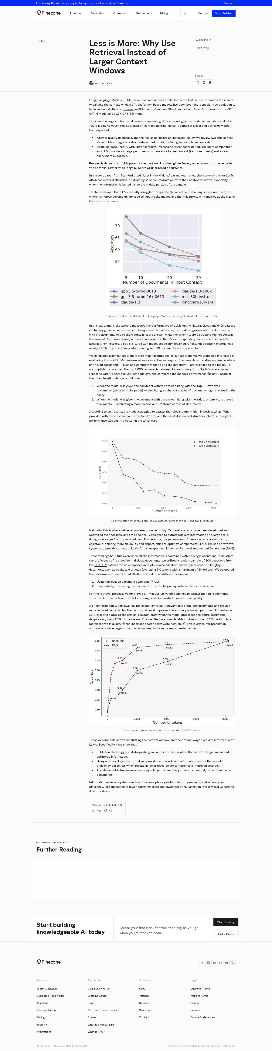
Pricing (40, 1017)
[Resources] (143, 13)
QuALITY (100, 565)
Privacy (194, 1002)
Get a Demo (226, 934)
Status (92, 1017)
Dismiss (230, 3)
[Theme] (191, 13)
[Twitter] (202, 963)
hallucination (98, 109)
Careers (144, 1002)
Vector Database (46, 988)
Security (41, 1024)
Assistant (42, 1002)
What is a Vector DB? (101, 1024)
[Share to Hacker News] (210, 82)
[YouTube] (214, 963)
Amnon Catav (103, 83)
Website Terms (199, 995)
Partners (144, 995)
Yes (96, 810)
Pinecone (95, 373)
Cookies (195, 1010)
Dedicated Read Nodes (50, 995)
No (108, 810)
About (143, 988)
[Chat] (233, 963)
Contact (203, 13)
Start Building (223, 13)
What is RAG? (96, 1031)
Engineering (203, 47)
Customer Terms (200, 988)
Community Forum (99, 988)
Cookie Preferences (202, 1017)
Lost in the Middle (155, 175)
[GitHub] (220, 963)
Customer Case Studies (102, 1010)
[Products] (76, 13)
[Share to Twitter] (198, 82)
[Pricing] (163, 13)
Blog (91, 1002)
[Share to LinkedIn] (204, 82)
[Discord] (226, 963)
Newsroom (145, 1010)
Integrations (43, 1031)
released (128, 109)
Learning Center (97, 995)
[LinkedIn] (208, 963)
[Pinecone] (48, 13)
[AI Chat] (184, 13)
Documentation (46, 1010)
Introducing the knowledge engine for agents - (83, 3)
